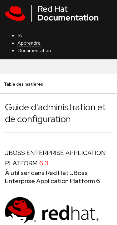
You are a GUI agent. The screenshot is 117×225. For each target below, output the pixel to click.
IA (19, 35)
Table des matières (23, 84)
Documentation (34, 50)
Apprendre (29, 43)
